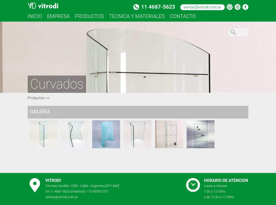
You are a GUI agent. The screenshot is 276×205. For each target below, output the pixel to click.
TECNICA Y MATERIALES (137, 16)
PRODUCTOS (89, 16)
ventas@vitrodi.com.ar (202, 7)
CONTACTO (183, 16)
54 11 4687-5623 (57, 191)
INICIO (35, 16)
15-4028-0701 (98, 191)
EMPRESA (58, 16)
